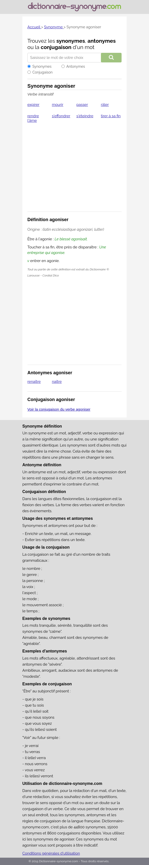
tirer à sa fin (111, 116)
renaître (34, 381)
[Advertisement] (74, 168)
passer (82, 104)
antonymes (102, 41)
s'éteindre (84, 116)
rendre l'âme (33, 118)
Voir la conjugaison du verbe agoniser (58, 409)
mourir (57, 104)
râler (105, 104)
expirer (33, 104)
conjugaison (56, 47)
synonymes (70, 41)
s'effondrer (61, 116)
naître (57, 381)
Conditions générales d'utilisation (51, 853)
